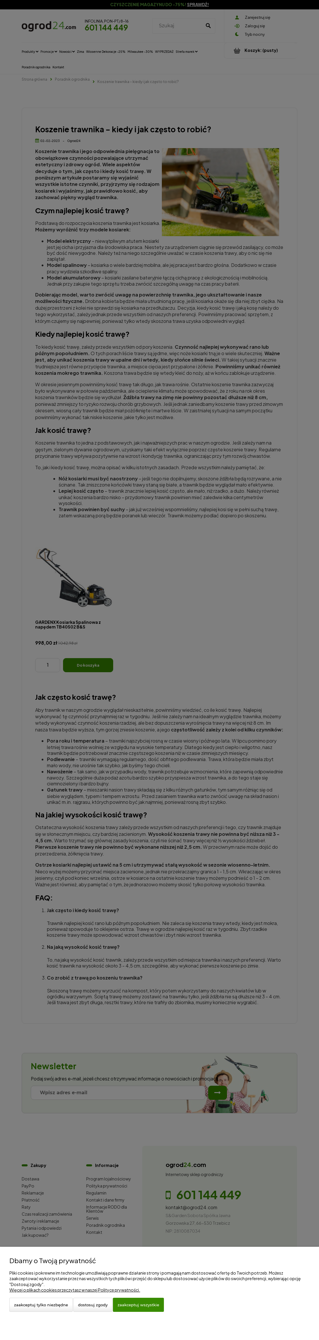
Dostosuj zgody (93, 1304)
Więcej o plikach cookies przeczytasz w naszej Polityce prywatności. (74, 1289)
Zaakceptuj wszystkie (138, 1304)
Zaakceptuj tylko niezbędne (41, 1304)
